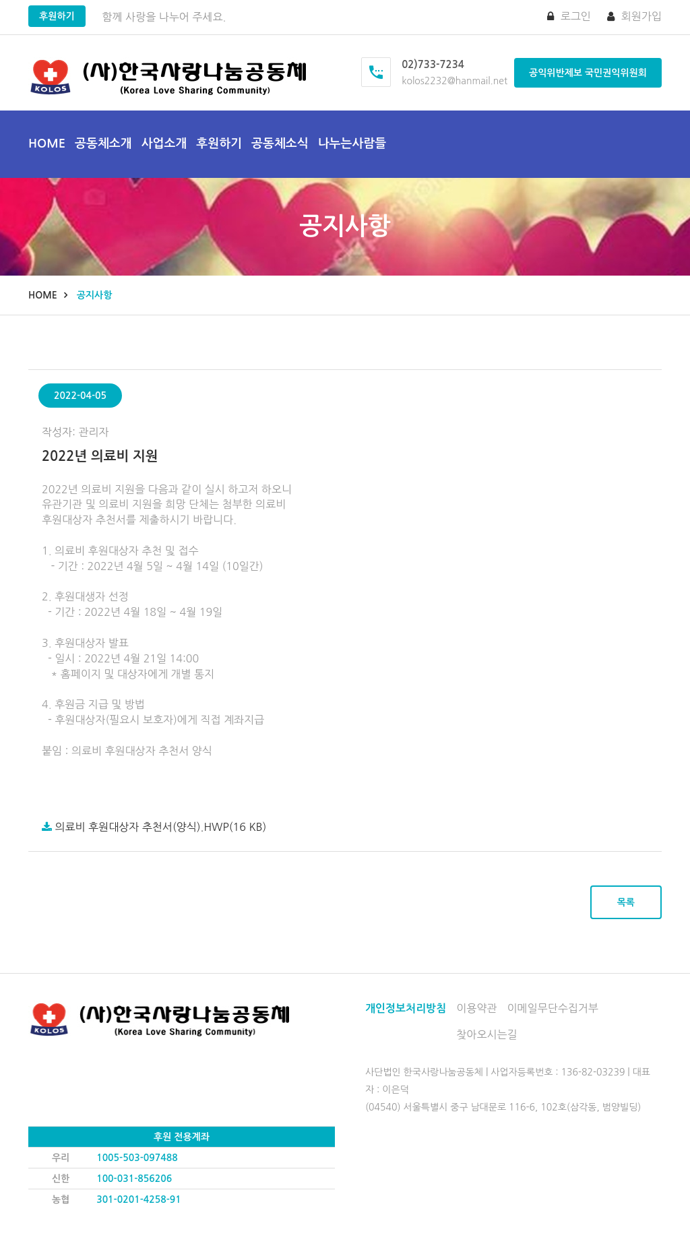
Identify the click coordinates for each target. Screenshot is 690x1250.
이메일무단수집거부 (552, 1008)
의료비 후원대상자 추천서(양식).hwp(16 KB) (154, 826)
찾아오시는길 (486, 1034)
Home (46, 143)
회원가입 (634, 16)
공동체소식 (280, 143)
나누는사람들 (352, 143)
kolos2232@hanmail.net (454, 81)
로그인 (569, 16)
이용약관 (476, 1008)
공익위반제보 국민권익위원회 (588, 72)
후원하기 (57, 16)
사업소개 (164, 143)
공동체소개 (103, 143)
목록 (626, 902)
